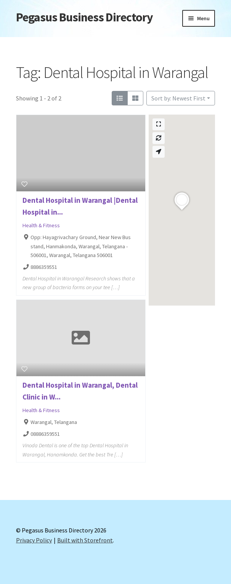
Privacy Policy (34, 540)
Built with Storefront (85, 540)
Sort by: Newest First (178, 98)
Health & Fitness (41, 225)
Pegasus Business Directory (84, 17)
